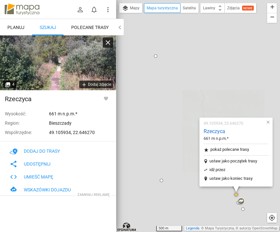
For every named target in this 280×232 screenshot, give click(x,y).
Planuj (15, 27)
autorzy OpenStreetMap (258, 228)
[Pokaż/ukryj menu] (108, 10)
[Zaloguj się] (80, 10)
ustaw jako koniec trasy (192, 99)
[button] (123, 101)
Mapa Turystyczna (219, 228)
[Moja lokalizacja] (272, 218)
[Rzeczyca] (58, 62)
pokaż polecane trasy (188, 71)
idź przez (179, 91)
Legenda (192, 228)
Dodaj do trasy (35, 151)
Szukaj (48, 27)
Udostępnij (30, 164)
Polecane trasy (90, 27)
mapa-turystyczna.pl (22, 9)
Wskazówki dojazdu (40, 190)
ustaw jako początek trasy (195, 82)
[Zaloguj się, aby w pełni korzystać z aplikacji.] (106, 98)
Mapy (131, 8)
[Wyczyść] (108, 42)
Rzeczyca (176, 53)
